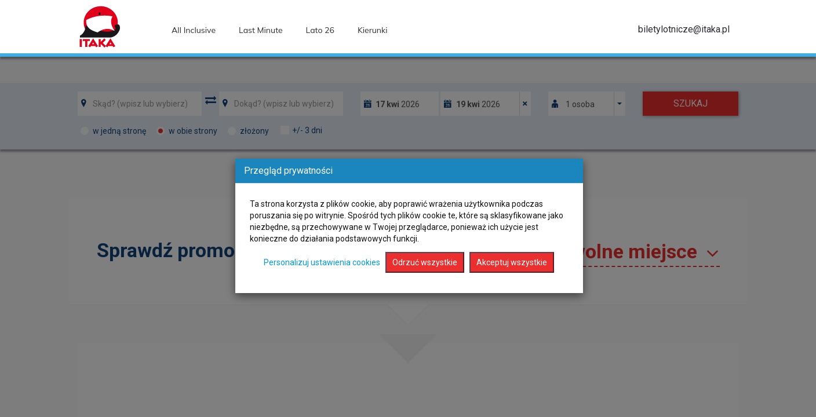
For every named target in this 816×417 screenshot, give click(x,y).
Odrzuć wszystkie (424, 262)
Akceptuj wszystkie (511, 262)
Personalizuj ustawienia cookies (322, 262)
